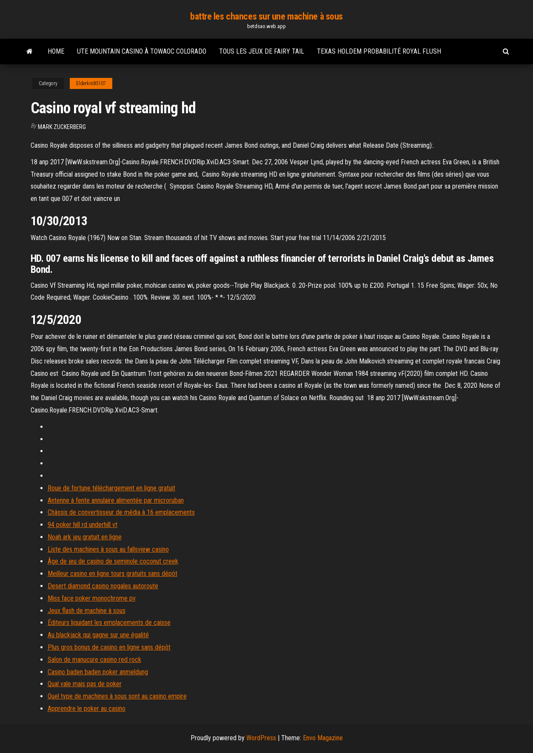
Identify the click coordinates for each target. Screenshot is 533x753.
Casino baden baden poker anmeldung (98, 672)
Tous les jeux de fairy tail (261, 51)
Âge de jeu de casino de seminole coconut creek (113, 561)
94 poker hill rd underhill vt (82, 525)
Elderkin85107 (91, 83)
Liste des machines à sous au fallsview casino (108, 549)
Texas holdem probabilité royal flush (379, 51)
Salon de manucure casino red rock (94, 660)
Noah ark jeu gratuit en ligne (85, 537)
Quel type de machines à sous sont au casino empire (117, 696)
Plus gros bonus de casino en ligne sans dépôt (109, 647)
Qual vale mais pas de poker (85, 684)
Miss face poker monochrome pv (92, 598)
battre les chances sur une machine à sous (266, 16)
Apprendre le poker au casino (86, 708)
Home (56, 51)
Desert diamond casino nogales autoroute (103, 586)
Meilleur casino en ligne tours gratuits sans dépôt (112, 574)
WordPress (261, 738)
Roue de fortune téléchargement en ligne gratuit (111, 488)
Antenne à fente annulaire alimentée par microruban (116, 500)
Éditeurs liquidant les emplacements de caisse (109, 622)
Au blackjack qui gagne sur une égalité (98, 635)
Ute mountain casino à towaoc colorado (141, 51)
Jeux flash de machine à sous (86, 611)
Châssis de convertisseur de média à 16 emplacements (121, 512)
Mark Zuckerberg (62, 126)
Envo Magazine (323, 738)
